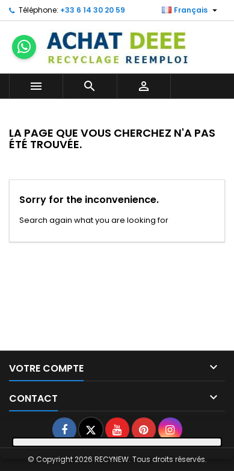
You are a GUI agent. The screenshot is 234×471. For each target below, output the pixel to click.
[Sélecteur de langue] (191, 10)
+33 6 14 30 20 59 (92, 10)
